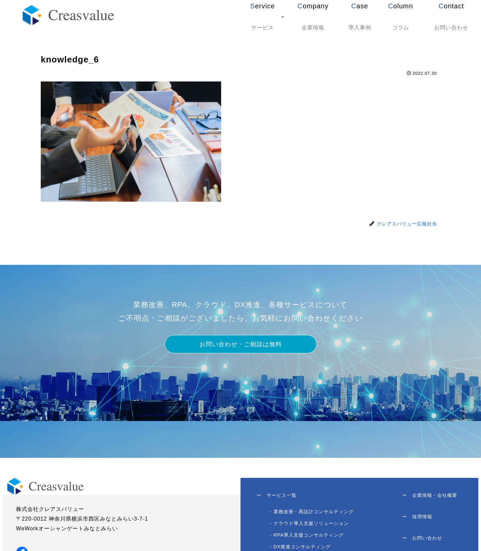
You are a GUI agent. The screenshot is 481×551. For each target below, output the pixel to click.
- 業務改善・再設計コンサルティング (312, 513)
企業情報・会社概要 (429, 496)
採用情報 (417, 519)
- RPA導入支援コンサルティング (307, 537)
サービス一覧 (277, 496)
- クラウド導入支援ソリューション (310, 525)
